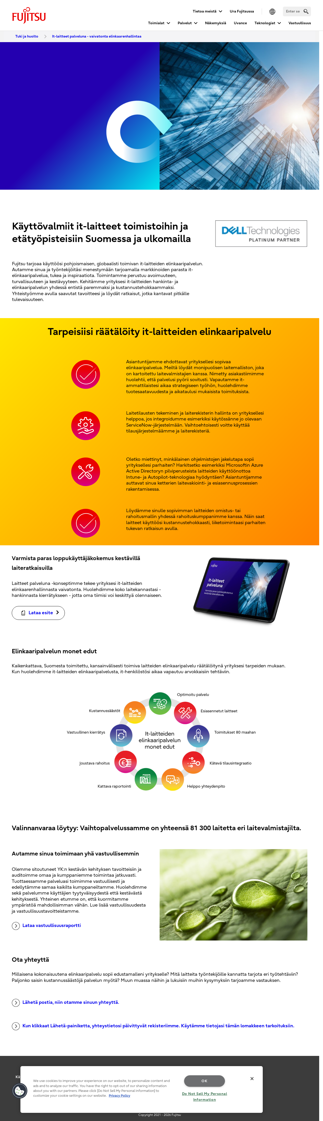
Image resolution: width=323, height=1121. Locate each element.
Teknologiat (265, 23)
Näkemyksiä (215, 23)
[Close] (252, 1078)
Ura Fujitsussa (242, 11)
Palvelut (185, 23)
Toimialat (156, 23)
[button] (19, 1091)
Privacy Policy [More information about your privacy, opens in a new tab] (119, 1096)
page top (311, 1060)
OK (204, 1081)
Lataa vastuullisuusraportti (46, 926)
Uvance (240, 23)
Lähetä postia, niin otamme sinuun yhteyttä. (65, 1003)
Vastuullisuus (300, 23)
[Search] (297, 11)
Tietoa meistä (205, 11)
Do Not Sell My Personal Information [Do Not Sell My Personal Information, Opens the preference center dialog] (204, 1097)
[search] (306, 11)
